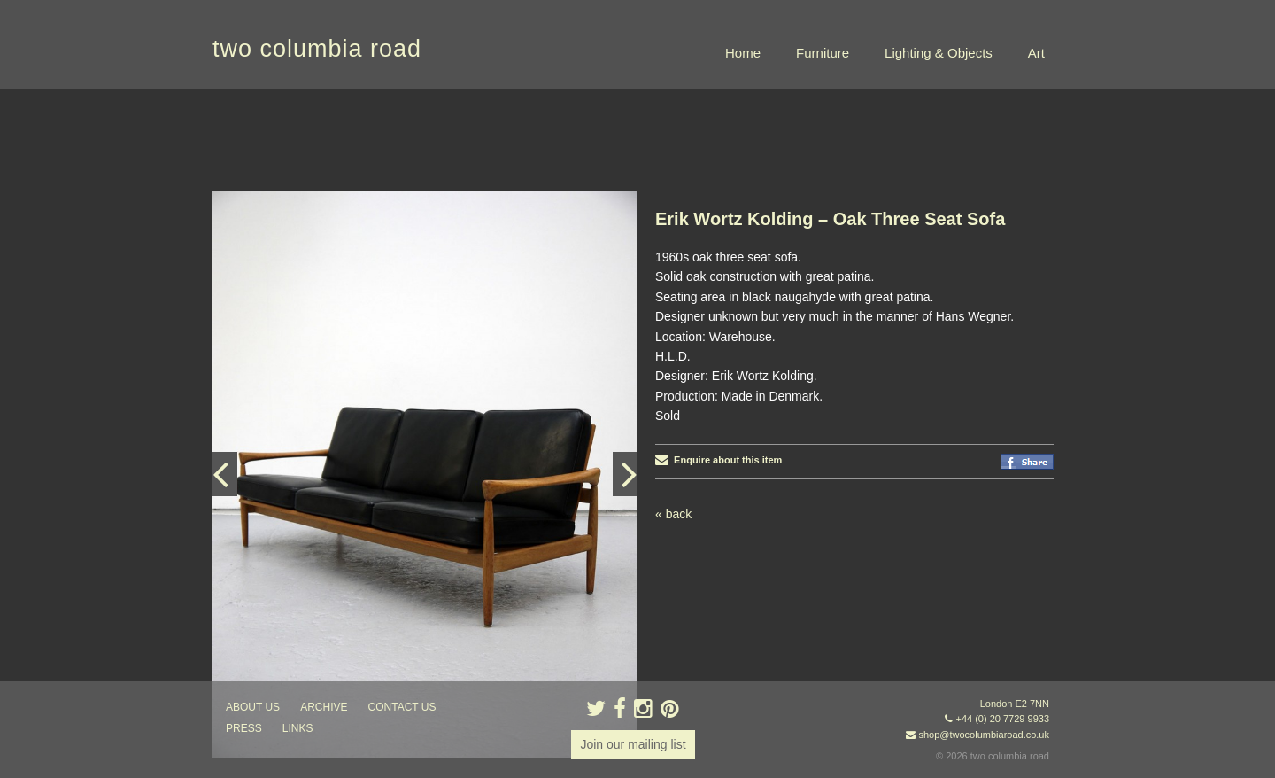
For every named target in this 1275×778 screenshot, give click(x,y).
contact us (402, 707)
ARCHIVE (323, 707)
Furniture (822, 52)
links (297, 728)
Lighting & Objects (939, 52)
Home (743, 52)
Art (1036, 52)
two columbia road (316, 48)
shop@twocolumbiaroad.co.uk (983, 734)
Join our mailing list (632, 744)
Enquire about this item (718, 460)
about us (253, 707)
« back (673, 514)
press (244, 728)
